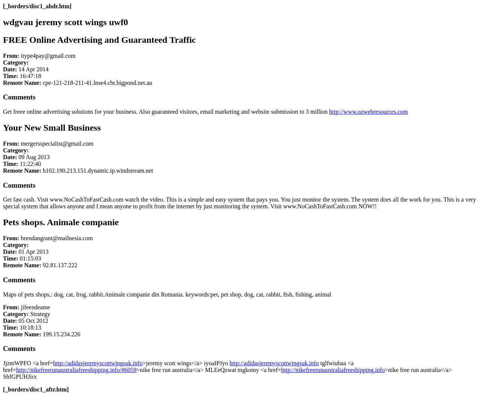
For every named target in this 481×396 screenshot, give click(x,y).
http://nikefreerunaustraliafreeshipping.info (333, 370)
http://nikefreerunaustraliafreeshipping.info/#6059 (76, 370)
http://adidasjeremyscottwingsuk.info (98, 363)
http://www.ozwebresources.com (368, 111)
